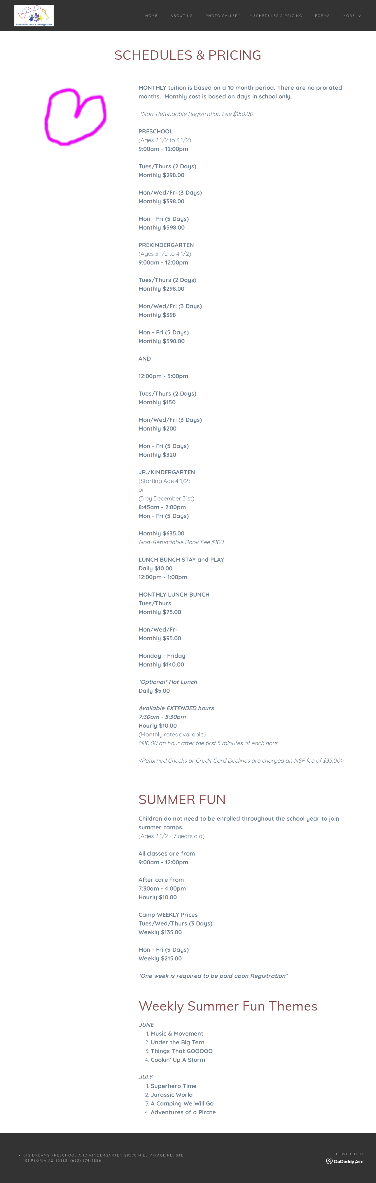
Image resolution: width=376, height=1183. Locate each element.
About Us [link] (182, 15)
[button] (350, 15)
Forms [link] (322, 15)
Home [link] (151, 15)
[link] (34, 15)
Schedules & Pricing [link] (277, 15)
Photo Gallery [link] (223, 15)
